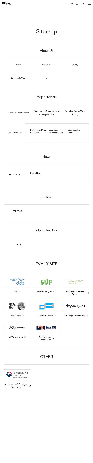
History (75, 64)
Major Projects (46, 97)
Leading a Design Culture (18, 112)
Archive (46, 197)
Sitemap (18, 244)
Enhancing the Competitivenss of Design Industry (46, 113)
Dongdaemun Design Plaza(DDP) (38, 131)
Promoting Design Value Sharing (75, 113)
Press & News (35, 173)
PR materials (14, 174)
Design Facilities (14, 132)
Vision (18, 64)
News (46, 156)
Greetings (46, 64)
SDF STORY (18, 211)
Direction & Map (18, 77)
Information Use (46, 230)
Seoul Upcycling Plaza (74, 131)
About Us (46, 50)
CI (46, 77)
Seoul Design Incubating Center (56, 131)
